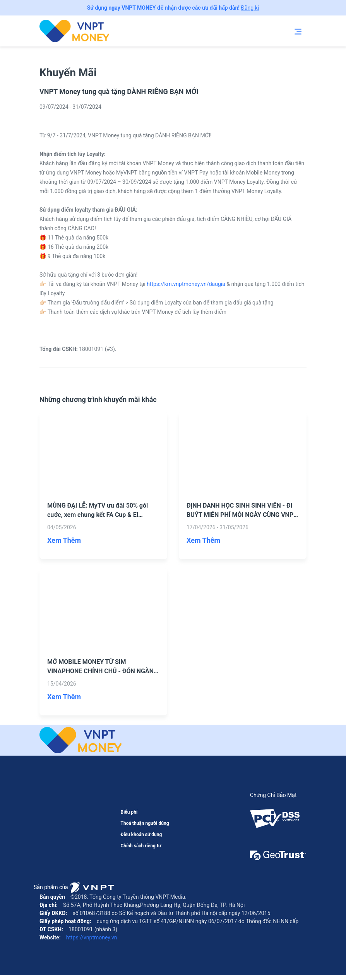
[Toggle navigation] (298, 31)
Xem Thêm (64, 540)
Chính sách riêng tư (140, 845)
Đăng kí (250, 8)
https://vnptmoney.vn (91, 937)
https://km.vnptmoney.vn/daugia (186, 284)
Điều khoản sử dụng (141, 834)
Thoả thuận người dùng (144, 823)
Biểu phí (128, 812)
